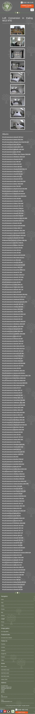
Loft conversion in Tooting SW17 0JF (13, 533)
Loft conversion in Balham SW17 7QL (13, 397)
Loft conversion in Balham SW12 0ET (13, 410)
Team (2, 602)
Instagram (3, 650)
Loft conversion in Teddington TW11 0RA (14, 230)
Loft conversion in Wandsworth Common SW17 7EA (17, 375)
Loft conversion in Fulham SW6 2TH (13, 284)
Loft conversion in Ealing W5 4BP (12, 292)
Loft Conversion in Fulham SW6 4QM (13, 331)
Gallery (2, 605)
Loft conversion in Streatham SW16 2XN (14, 518)
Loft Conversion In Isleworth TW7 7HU (13, 304)
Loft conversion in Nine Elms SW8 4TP (14, 567)
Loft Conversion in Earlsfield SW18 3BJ (14, 220)
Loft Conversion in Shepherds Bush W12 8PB (15, 188)
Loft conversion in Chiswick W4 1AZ (13, 319)
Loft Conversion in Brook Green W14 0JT (14, 584)
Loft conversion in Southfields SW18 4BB (14, 523)
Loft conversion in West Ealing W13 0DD (14, 412)
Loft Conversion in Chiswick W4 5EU (13, 247)
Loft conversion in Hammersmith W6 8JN (14, 193)
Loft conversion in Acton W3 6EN (12, 198)
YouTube (3, 647)
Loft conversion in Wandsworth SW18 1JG (15, 296)
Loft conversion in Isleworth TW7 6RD (13, 365)
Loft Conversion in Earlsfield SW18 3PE (14, 429)
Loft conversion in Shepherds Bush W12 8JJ (15, 424)
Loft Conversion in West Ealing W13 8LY (14, 257)
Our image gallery (4, 631)
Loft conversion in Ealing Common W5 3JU (15, 582)
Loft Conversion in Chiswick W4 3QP (13, 159)
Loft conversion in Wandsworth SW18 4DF (15, 510)
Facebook (3, 644)
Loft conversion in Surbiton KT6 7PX (13, 316)
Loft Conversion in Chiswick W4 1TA (13, 358)
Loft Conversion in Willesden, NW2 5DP (14, 149)
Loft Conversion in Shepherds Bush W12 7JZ (15, 169)
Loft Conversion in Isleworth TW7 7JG (13, 206)
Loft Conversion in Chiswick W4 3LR (13, 550)
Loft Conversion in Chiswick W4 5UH (13, 589)
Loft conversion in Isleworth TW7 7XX (13, 528)
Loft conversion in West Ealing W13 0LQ (14, 348)
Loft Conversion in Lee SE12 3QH (12, 260)
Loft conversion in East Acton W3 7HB (14, 353)
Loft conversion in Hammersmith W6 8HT (14, 547)
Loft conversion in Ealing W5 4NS (12, 466)
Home (2, 599)
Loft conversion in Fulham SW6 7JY (13, 228)
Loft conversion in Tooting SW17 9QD (13, 446)
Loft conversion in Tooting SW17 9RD (13, 287)
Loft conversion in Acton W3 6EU (12, 252)
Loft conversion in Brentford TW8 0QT (13, 459)
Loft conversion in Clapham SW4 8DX (13, 306)
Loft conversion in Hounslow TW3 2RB (14, 210)
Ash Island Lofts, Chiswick (6, 637)
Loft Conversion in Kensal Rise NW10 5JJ (14, 269)
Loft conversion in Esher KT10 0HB (13, 486)
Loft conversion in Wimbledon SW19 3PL (14, 370)
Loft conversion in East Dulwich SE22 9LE (14, 235)
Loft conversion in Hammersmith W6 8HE (14, 405)
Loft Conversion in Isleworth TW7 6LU (13, 137)
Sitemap (3, 615)
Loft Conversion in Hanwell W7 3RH (13, 272)
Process (2, 609)
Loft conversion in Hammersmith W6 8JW (14, 569)
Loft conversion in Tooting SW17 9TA (13, 471)
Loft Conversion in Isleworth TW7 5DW (14, 191)
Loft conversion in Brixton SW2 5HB (13, 545)
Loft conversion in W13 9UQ (11, 456)
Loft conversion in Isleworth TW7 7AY (13, 540)
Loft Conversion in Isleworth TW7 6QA (13, 213)
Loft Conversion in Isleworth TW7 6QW (14, 237)
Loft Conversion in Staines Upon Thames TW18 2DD (17, 154)
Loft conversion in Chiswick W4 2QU (13, 279)
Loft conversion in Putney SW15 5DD (13, 309)
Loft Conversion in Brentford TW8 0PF (13, 215)
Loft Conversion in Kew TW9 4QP (12, 161)
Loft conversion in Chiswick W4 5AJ (13, 493)
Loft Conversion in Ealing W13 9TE (13, 176)
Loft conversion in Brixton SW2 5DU (13, 587)
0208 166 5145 (4, 696)
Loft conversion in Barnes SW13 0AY (13, 415)
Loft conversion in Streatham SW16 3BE (14, 417)
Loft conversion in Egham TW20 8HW (13, 183)
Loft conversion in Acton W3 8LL (12, 442)
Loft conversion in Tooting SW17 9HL (13, 311)
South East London (5, 673)
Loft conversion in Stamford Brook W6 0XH (15, 496)
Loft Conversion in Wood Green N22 (13, 171)
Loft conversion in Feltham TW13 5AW (14, 557)
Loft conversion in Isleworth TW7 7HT (13, 343)
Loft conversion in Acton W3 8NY (12, 282)
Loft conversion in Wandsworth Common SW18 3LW (17, 552)
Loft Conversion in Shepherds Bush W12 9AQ (15, 301)
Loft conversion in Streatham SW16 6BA (14, 572)
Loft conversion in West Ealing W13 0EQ (14, 385)
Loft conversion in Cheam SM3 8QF (13, 166)
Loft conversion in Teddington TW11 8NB (14, 402)
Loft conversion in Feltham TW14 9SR (13, 203)
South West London (5, 669)
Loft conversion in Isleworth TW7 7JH (13, 289)
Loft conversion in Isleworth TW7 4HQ (13, 351)
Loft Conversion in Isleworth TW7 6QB (13, 277)
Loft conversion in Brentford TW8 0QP (14, 341)
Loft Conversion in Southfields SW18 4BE (14, 333)
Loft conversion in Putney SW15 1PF (13, 267)
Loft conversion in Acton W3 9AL (12, 515)
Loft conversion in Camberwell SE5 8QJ (14, 299)
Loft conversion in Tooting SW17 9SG (13, 360)
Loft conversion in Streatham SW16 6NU (14, 444)
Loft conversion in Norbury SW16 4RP (13, 454)
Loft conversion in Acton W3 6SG (12, 368)
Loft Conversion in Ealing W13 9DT (13, 164)
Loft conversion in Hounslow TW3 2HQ (14, 498)
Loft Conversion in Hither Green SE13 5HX (14, 181)
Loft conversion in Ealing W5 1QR (12, 336)
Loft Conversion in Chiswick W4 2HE (13, 262)
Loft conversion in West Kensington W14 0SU (15, 294)
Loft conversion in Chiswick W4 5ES (13, 328)
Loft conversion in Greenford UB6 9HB (14, 574)
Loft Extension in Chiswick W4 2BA (13, 223)
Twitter (2, 660)
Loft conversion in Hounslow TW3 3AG (14, 427)
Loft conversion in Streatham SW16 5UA (14, 474)
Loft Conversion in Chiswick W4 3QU (13, 174)
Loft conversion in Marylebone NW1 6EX (14, 419)
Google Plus (3, 653)
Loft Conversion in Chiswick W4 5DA (13, 201)
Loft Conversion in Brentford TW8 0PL (13, 242)
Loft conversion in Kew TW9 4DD (12, 186)
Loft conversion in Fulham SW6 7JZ (13, 390)
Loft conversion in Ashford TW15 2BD (13, 356)
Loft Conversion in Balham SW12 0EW (13, 326)
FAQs (2, 625)
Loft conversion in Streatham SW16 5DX (14, 501)
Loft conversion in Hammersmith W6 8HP (14, 265)
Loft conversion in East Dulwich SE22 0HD (15, 491)
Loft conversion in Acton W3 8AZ (12, 434)
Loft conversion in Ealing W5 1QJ (12, 449)
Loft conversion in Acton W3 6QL (12, 577)
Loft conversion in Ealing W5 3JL (12, 513)
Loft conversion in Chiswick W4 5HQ (13, 432)
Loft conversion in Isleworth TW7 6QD (13, 525)
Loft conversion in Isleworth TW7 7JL (13, 503)
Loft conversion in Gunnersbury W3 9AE (14, 451)
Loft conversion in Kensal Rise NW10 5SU (14, 380)
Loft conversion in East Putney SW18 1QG (15, 378)
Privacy (2, 621)
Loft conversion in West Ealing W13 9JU (14, 346)
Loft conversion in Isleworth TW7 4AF (13, 560)
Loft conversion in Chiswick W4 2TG (13, 461)
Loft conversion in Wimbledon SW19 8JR (14, 324)
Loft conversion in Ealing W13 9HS (13, 555)
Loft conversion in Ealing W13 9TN (13, 564)
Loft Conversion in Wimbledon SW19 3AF (14, 156)
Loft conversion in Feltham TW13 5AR (13, 245)
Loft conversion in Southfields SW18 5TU (14, 476)
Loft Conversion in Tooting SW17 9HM (13, 407)
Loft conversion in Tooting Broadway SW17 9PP (16, 483)
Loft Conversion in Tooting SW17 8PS (13, 439)
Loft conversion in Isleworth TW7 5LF (13, 437)
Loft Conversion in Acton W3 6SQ (12, 144)
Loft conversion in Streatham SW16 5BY (14, 478)
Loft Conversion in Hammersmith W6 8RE (14, 233)
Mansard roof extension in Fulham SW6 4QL (15, 240)
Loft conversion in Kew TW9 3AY (12, 579)
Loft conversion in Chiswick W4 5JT (13, 392)
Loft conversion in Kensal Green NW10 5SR (15, 481)
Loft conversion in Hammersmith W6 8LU (14, 373)
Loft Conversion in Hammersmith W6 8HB (14, 255)
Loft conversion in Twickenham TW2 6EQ (14, 400)
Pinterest (3, 657)
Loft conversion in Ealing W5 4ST (12, 387)
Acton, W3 (3, 679)
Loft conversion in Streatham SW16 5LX (14, 274)
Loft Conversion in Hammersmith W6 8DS (14, 225)
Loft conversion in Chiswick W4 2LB (13, 562)
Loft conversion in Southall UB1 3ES (13, 395)
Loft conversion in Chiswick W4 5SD (13, 488)
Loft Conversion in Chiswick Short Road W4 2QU (16, 142)
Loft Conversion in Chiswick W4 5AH (13, 178)
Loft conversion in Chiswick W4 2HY (13, 520)
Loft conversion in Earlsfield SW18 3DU (14, 464)
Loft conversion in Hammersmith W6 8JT (14, 422)
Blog (2, 612)
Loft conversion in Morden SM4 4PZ (13, 535)
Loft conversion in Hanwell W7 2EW (13, 542)
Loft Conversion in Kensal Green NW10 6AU (15, 196)
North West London (5, 676)
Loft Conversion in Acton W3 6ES (12, 151)
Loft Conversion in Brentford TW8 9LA (13, 208)
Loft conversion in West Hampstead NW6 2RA (15, 383)
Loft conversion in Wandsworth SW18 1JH (15, 314)
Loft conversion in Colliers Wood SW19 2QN (15, 469)
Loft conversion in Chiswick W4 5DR (13, 338)
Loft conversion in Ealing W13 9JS (13, 508)
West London (4, 666)
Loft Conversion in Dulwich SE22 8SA (13, 139)
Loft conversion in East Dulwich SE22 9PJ (14, 321)
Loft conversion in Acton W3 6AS (12, 250)
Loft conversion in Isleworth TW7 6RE (13, 537)
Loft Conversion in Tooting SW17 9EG (13, 147)
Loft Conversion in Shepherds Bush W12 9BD (15, 218)
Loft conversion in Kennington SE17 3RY (14, 505)
